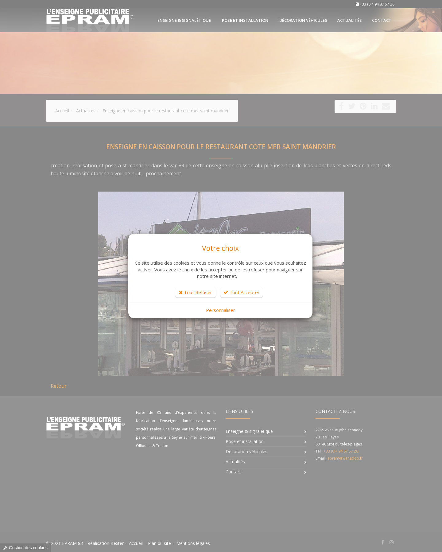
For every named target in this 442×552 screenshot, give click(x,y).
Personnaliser (220, 310)
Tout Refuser (195, 292)
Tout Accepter (241, 292)
